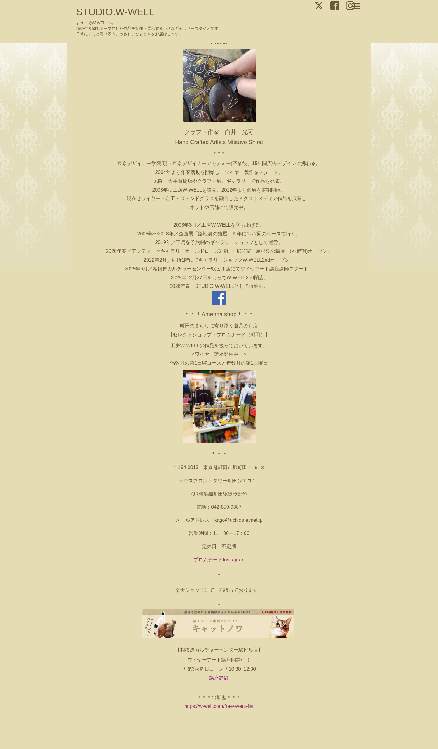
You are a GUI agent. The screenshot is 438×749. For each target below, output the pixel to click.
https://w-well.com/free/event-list (219, 706)
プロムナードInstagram (218, 559)
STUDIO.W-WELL (115, 11)
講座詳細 (219, 677)
